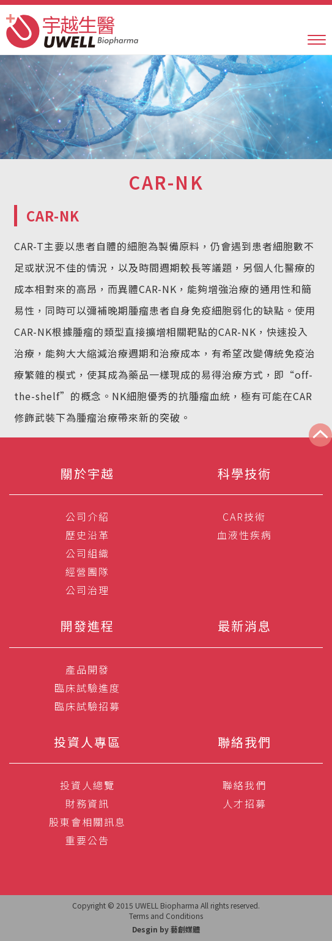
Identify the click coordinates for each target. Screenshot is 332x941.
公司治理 (87, 589)
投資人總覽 (87, 785)
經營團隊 (87, 571)
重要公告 (87, 840)
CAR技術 (244, 516)
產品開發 (87, 669)
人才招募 (245, 803)
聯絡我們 (244, 742)
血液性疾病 (244, 534)
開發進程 (87, 625)
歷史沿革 (87, 534)
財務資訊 (87, 803)
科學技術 (244, 473)
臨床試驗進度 (87, 687)
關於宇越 (87, 473)
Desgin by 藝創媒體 (166, 929)
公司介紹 (87, 516)
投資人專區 (87, 742)
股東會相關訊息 (87, 821)
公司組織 (87, 553)
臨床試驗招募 (87, 706)
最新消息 (244, 625)
